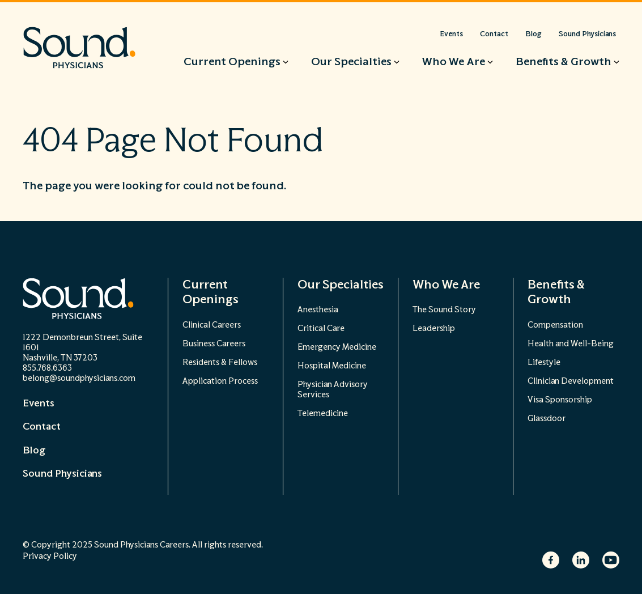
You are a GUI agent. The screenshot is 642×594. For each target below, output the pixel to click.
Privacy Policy (50, 556)
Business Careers (213, 344)
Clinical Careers (211, 325)
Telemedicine (322, 413)
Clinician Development (571, 381)
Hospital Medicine (331, 366)
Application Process (220, 381)
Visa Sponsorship (560, 400)
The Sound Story (444, 310)
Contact (42, 427)
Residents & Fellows (219, 362)
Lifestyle (544, 362)
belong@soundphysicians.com (79, 378)
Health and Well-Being (571, 344)
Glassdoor (547, 418)
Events (38, 403)
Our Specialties (340, 284)
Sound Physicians (62, 474)
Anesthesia (317, 310)
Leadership (434, 328)
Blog (34, 451)
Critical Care (321, 328)
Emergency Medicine (336, 347)
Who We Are (446, 284)
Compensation (555, 325)
